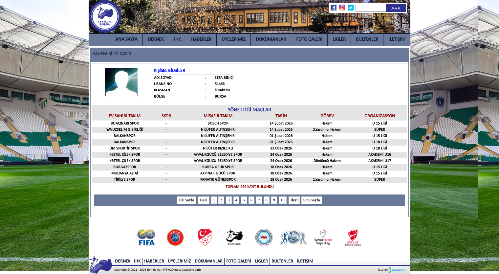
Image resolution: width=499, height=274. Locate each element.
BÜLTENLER (367, 39)
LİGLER (339, 39)
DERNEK (156, 39)
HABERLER (201, 39)
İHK (177, 39)
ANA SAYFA (126, 39)
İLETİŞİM (396, 39)
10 (283, 200)
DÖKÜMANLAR (271, 39)
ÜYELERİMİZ (234, 39)
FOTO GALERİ (309, 39)
